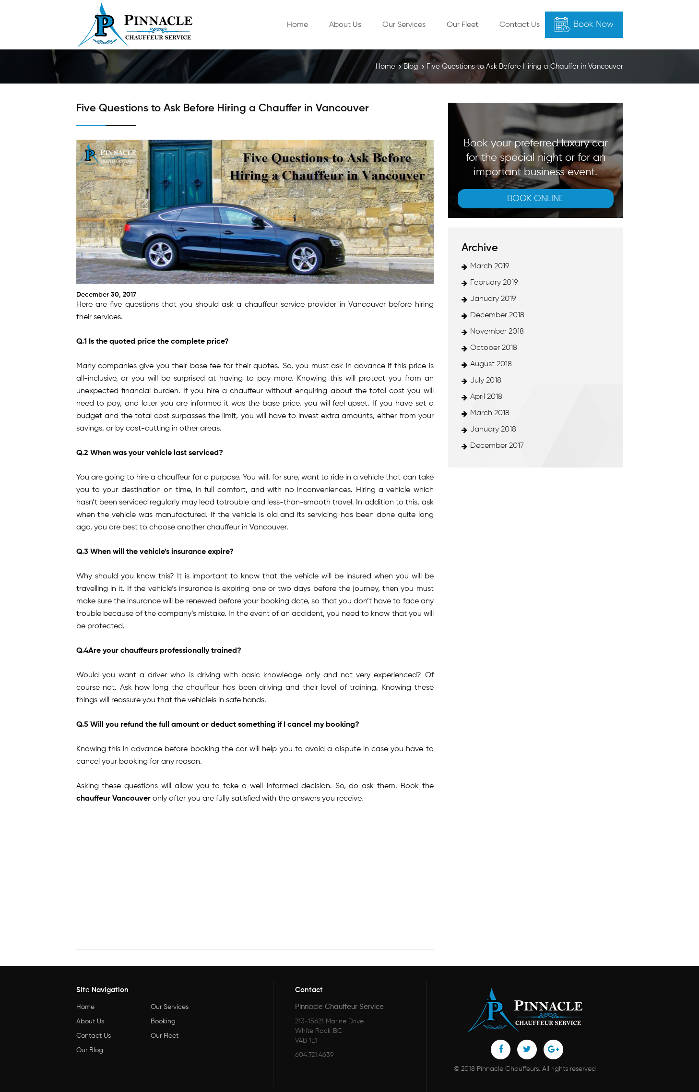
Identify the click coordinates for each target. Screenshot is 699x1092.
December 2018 (497, 315)
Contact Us (519, 25)
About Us (345, 25)
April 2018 (486, 397)
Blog (410, 66)
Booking (163, 1021)
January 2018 (493, 429)
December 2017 (497, 446)
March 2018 (489, 413)
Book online (535, 198)
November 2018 (497, 332)
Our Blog (89, 1050)
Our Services (404, 25)
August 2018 (491, 364)
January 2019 (493, 299)
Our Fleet (462, 25)
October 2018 (493, 348)
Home (297, 25)
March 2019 (489, 266)
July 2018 (485, 380)
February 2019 (494, 283)
